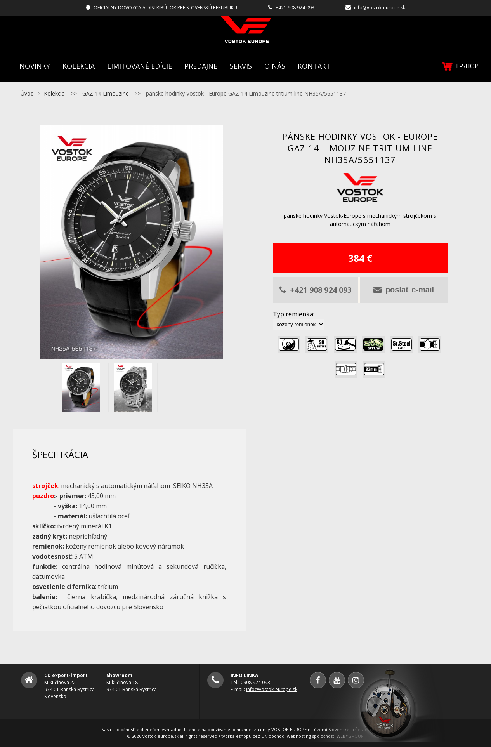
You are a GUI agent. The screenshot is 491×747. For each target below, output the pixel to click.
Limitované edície (139, 66)
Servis (241, 66)
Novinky (34, 66)
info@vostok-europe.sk (379, 7)
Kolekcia (78, 66)
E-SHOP (460, 66)
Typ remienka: (293, 314)
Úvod (27, 93)
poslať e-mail (403, 289)
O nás (274, 66)
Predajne (200, 66)
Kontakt (314, 66)
